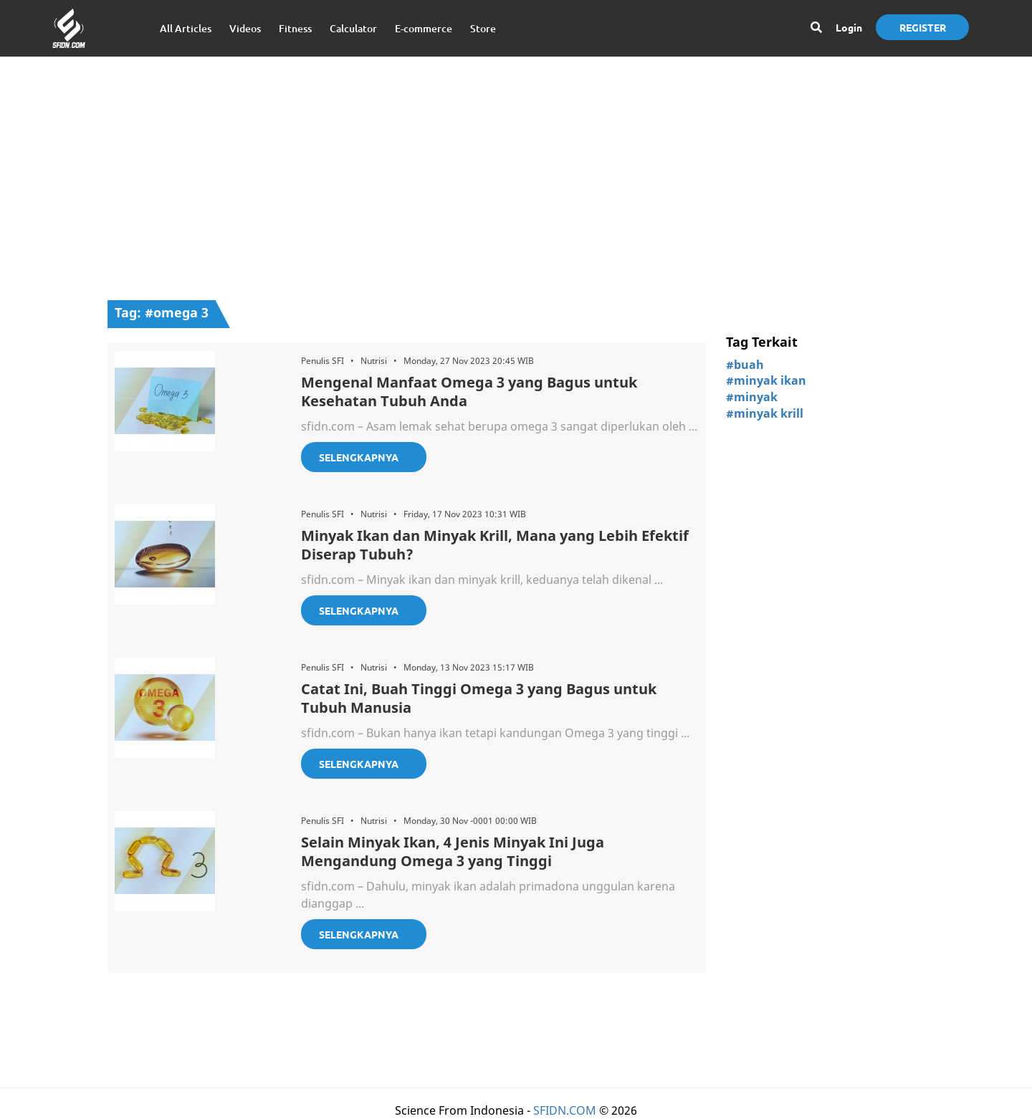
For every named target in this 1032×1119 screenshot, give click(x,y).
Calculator (353, 28)
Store (483, 28)
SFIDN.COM (564, 1110)
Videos (245, 28)
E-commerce (423, 28)
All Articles (185, 28)
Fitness (295, 28)
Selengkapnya (358, 457)
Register (922, 27)
